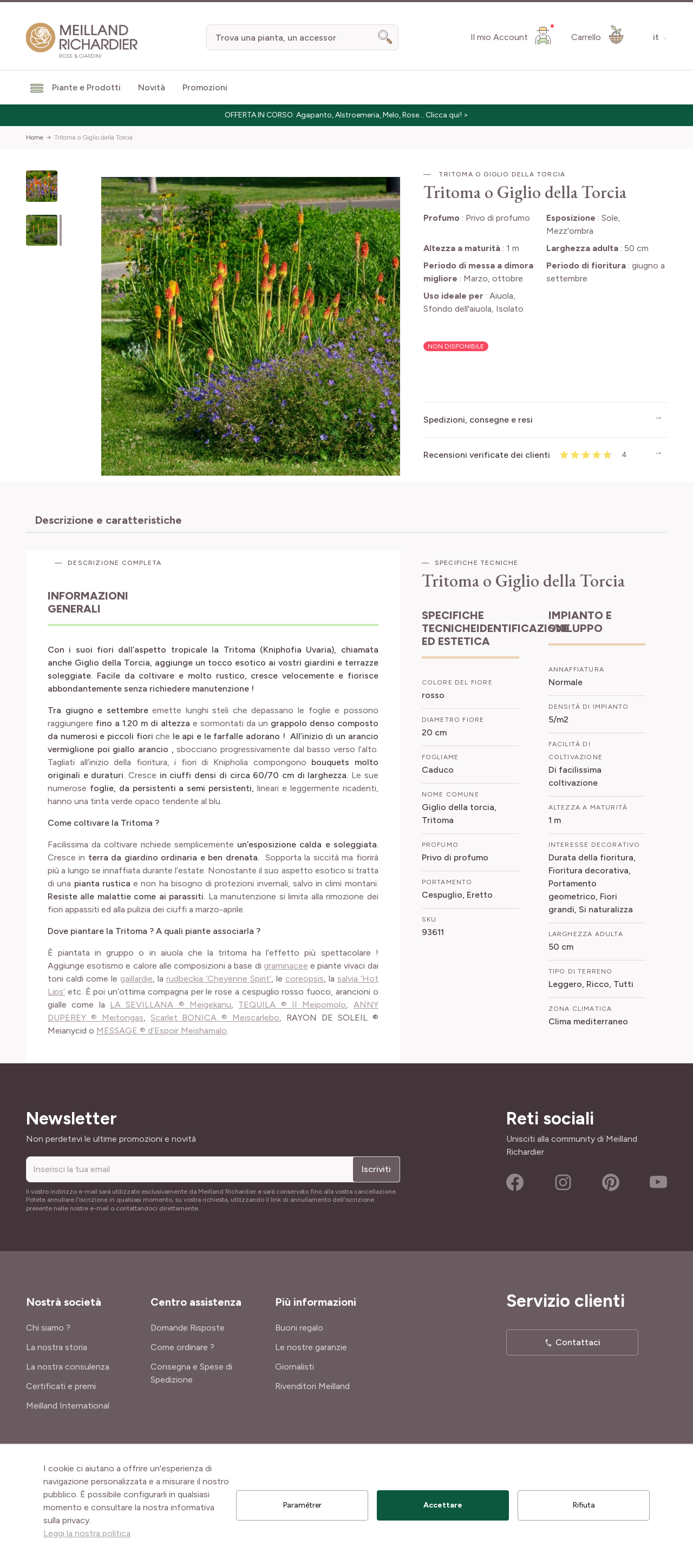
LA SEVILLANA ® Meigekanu (170, 1004)
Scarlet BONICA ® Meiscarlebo (215, 1017)
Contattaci (577, 1342)
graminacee (286, 965)
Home (34, 137)
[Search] (385, 37)
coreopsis (304, 978)
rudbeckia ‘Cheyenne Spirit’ (218, 978)
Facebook (515, 1182)
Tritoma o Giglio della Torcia (93, 137)
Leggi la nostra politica (86, 1533)
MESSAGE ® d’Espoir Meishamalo (161, 1030)
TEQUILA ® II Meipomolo (292, 1004)
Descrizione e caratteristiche (108, 520)
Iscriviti (376, 1169)
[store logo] (82, 40)
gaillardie (136, 978)
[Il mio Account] (512, 35)
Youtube (658, 1182)
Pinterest (610, 1182)
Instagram (563, 1182)
